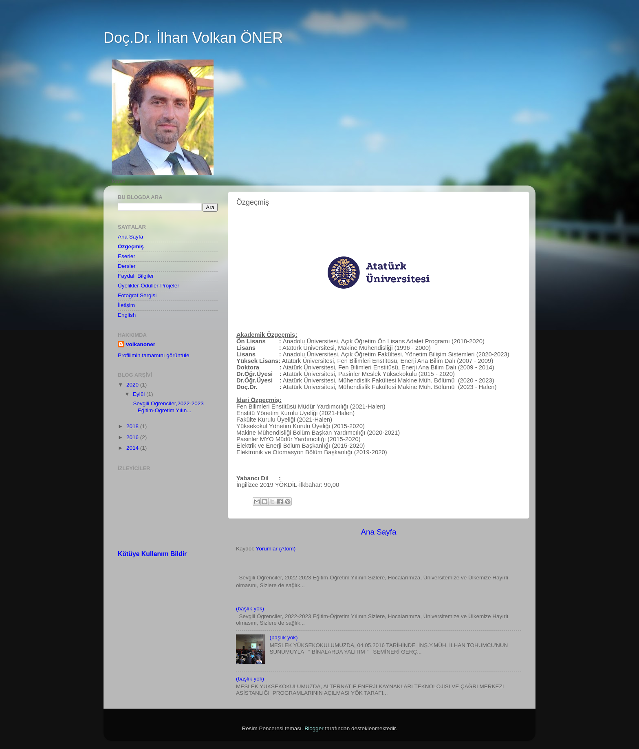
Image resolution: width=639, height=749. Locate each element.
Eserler (126, 256)
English (127, 315)
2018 (133, 426)
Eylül (139, 394)
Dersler (127, 266)
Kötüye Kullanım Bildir (152, 553)
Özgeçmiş (131, 246)
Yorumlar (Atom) (276, 549)
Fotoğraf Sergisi (137, 295)
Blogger (314, 728)
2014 (133, 448)
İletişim (126, 305)
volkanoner (140, 344)
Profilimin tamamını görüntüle (153, 355)
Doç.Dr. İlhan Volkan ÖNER (193, 37)
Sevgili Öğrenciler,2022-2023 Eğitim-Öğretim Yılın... (168, 406)
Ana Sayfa (378, 532)
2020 (133, 385)
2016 (133, 437)
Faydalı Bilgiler (136, 276)
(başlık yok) (250, 608)
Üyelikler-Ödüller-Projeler (148, 286)
